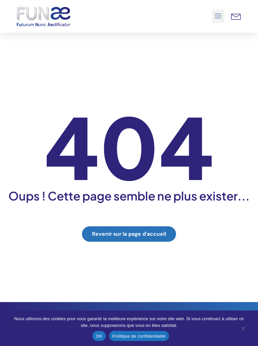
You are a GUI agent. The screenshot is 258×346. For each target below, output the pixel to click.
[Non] (243, 330)
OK (99, 336)
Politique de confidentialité (139, 336)
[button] (218, 16)
